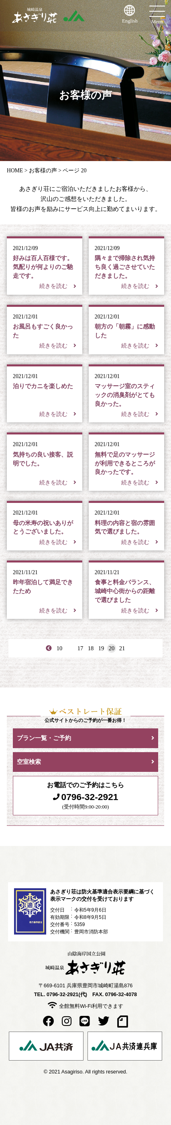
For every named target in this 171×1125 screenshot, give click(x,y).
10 (60, 648)
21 (122, 648)
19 (101, 648)
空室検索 (29, 762)
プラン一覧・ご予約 (44, 738)
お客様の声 (43, 171)
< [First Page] (49, 648)
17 (80, 648)
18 (91, 648)
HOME (15, 171)
